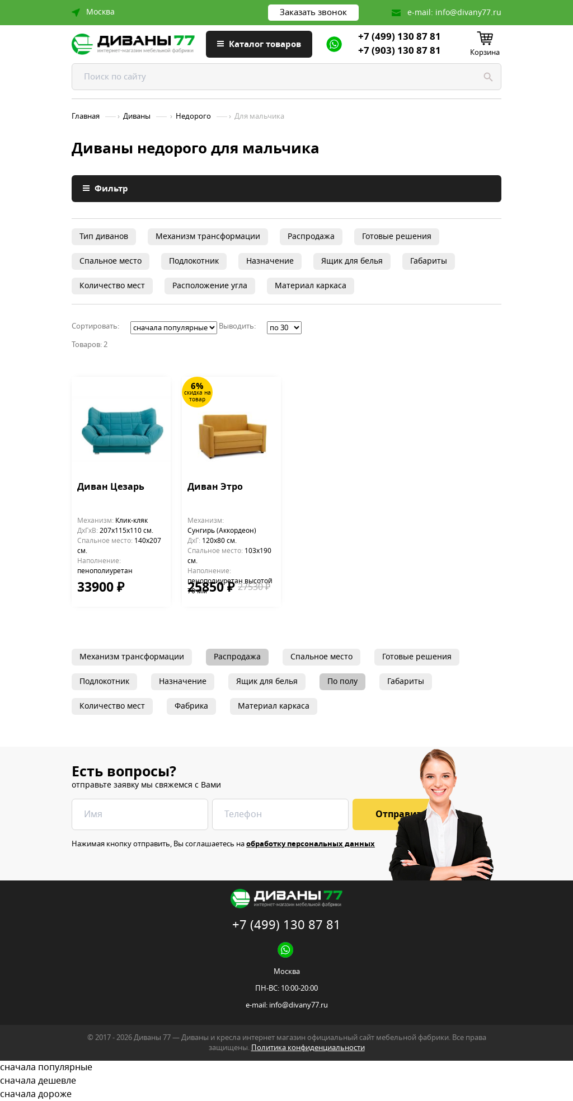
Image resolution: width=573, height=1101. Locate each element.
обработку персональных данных (310, 843)
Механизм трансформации (208, 236)
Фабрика (191, 706)
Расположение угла (209, 286)
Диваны (137, 116)
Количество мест (112, 286)
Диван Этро (215, 487)
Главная (86, 116)
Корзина (485, 52)
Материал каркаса (310, 286)
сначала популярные (286, 1067)
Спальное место (110, 261)
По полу (342, 681)
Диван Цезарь (110, 487)
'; (173, 327)
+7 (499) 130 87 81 (399, 37)
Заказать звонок (313, 12)
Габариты (428, 261)
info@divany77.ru (468, 12)
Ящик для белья (352, 261)
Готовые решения (396, 236)
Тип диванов (103, 236)
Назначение (270, 261)
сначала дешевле (286, 1081)
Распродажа (311, 236)
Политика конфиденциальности (308, 1047)
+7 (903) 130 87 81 (399, 51)
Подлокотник (194, 261)
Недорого (193, 116)
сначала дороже (286, 1094)
